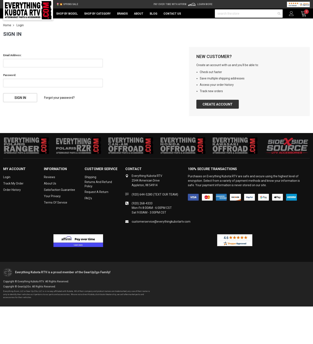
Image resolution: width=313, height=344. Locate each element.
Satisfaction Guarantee (59, 189)
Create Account (218, 104)
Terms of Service (55, 202)
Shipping (90, 177)
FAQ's (88, 198)
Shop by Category (97, 13)
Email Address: (12, 55)
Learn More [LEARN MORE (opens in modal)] (204, 4)
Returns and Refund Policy (98, 184)
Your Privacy (52, 196)
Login (6, 177)
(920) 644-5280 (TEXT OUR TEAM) (155, 194)
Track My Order (13, 183)
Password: (9, 75)
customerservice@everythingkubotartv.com (161, 221)
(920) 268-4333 (142, 203)
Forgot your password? (59, 97)
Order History (12, 189)
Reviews (49, 177)
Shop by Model (67, 13)
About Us (50, 183)
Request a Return (96, 192)
